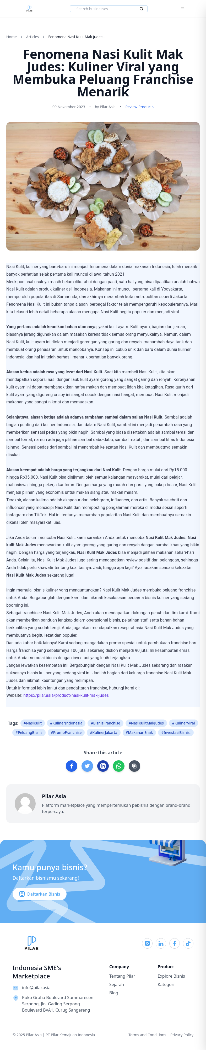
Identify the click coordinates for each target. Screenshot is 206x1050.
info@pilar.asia (36, 987)
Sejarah (116, 984)
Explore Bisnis (171, 976)
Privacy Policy (181, 1034)
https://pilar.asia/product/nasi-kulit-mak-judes (66, 695)
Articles (32, 36)
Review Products (139, 106)
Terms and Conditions (147, 1034)
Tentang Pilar (122, 976)
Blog (113, 993)
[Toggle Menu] (182, 9)
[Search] (141, 9)
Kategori (166, 984)
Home (11, 36)
